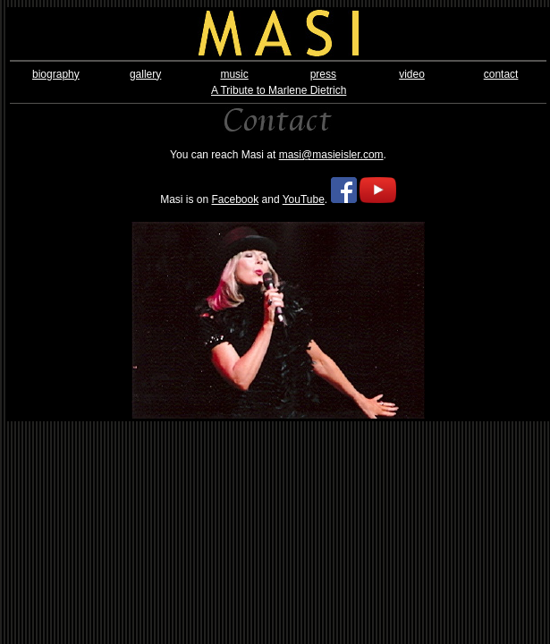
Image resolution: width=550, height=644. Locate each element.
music (234, 74)
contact (501, 74)
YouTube (304, 199)
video (412, 74)
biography (56, 74)
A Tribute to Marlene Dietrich (278, 90)
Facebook (235, 199)
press (323, 74)
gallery (145, 74)
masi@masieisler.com (331, 154)
